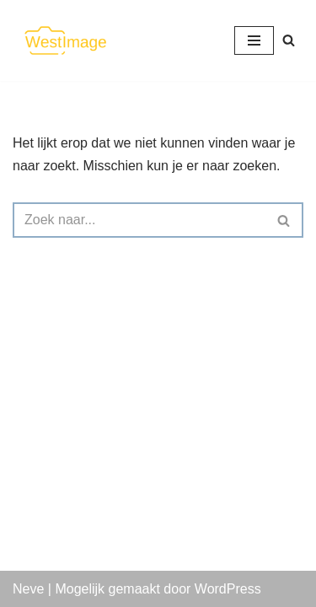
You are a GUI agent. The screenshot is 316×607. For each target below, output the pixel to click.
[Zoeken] (288, 40)
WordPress (228, 589)
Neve (28, 589)
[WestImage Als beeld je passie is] (63, 40)
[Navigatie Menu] (254, 40)
